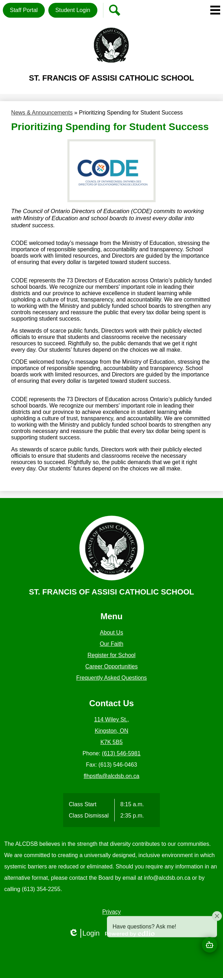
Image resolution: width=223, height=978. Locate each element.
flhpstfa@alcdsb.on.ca (111, 776)
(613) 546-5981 (121, 753)
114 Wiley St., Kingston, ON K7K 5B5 (111, 730)
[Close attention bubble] (217, 932)
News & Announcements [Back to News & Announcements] (42, 113)
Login (84, 933)
